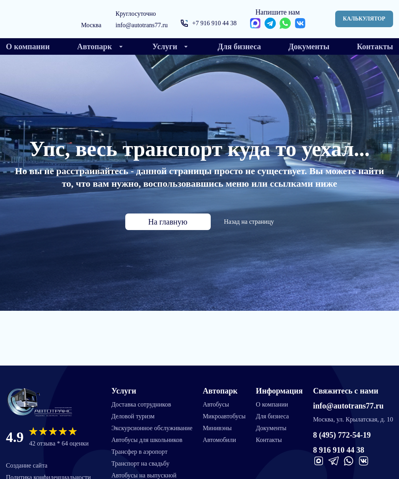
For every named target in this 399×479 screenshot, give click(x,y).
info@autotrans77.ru (141, 25)
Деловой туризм (133, 416)
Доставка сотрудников (141, 404)
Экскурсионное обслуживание (152, 428)
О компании (272, 404)
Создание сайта (26, 465)
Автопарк (220, 390)
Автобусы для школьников (146, 439)
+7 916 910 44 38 (214, 23)
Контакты (269, 439)
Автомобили (219, 439)
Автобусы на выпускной (143, 475)
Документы (271, 428)
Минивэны (217, 428)
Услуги (123, 390)
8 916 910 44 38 (338, 450)
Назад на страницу (249, 221)
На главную (167, 221)
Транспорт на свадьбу (140, 463)
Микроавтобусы (224, 416)
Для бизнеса (272, 416)
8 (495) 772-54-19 (342, 435)
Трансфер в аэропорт (139, 451)
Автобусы (216, 404)
